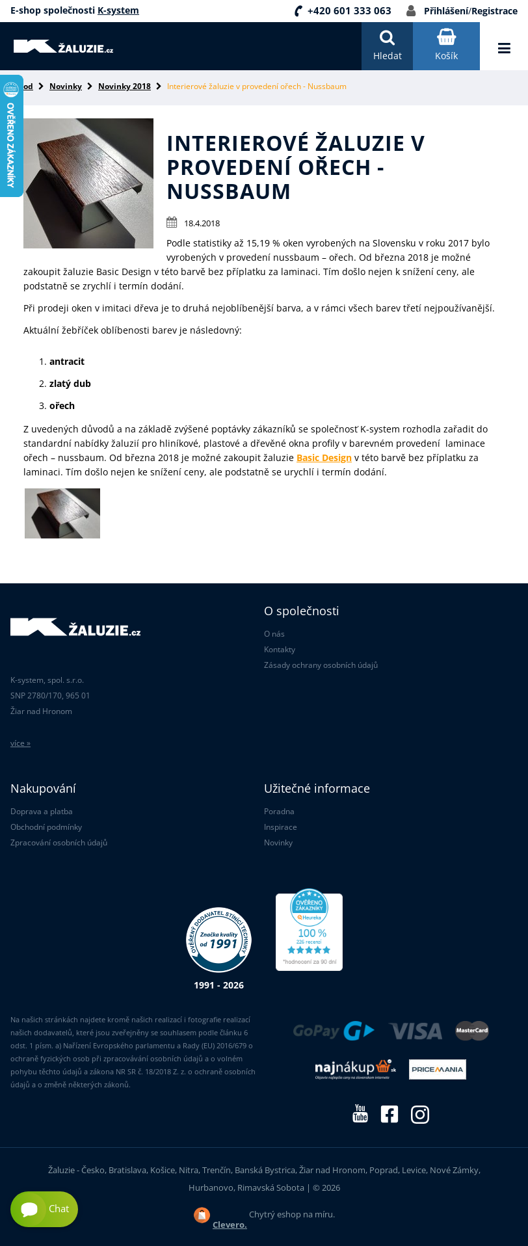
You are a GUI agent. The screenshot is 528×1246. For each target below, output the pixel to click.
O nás (274, 633)
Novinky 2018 (124, 86)
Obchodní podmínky (46, 826)
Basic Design (324, 457)
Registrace (494, 11)
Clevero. (230, 1224)
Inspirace (280, 826)
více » (20, 743)
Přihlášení (446, 11)
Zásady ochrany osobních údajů (321, 664)
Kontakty (279, 649)
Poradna (279, 811)
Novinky (65, 86)
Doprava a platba (41, 811)
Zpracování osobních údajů (58, 842)
